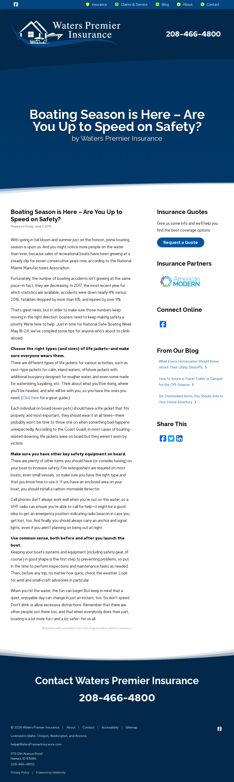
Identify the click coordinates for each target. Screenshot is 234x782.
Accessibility (110, 727)
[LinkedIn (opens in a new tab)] (179, 438)
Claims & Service (131, 4)
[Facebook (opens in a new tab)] (163, 324)
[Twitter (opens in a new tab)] (171, 438)
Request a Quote (180, 242)
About (184, 4)
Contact (209, 4)
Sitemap (131, 727)
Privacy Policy (20, 772)
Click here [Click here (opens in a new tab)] (30, 397)
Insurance (96, 4)
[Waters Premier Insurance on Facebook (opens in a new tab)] (16, 4)
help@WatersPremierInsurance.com (36, 744)
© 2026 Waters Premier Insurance (35, 727)
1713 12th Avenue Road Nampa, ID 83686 (27, 756)
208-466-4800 (117, 697)
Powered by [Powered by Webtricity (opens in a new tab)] (51, 772)
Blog (162, 4)
